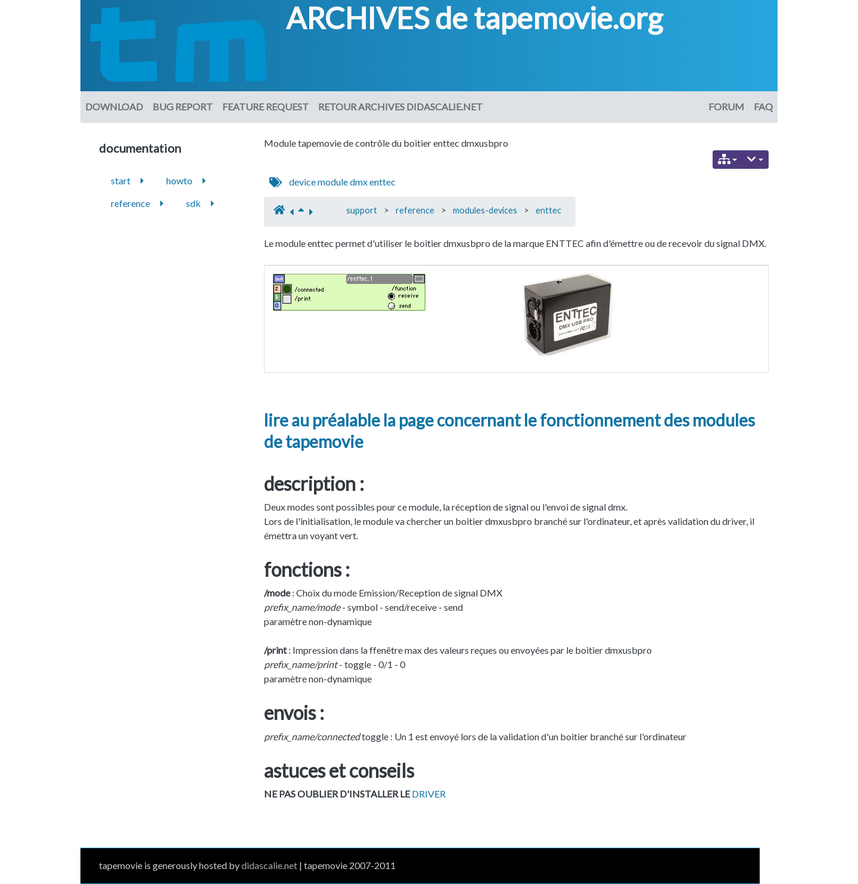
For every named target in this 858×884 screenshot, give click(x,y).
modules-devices (485, 210)
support (361, 210)
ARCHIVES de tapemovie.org (474, 18)
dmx (359, 181)
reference (415, 210)
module (333, 181)
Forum (726, 106)
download (114, 106)
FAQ (763, 106)
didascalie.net (269, 865)
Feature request (265, 106)
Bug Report (183, 106)
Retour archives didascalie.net (400, 106)
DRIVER (429, 793)
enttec (382, 181)
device (302, 181)
